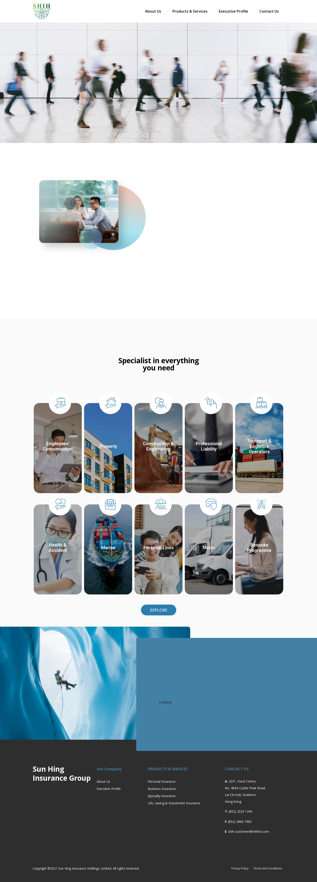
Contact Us (269, 11)
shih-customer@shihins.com (248, 831)
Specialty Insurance (162, 796)
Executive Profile (233, 11)
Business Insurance (162, 789)
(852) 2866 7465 (240, 821)
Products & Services (190, 11)
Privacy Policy (230, 868)
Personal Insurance (162, 781)
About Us (153, 11)
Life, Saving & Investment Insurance (174, 803)
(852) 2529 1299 (240, 811)
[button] (158, 610)
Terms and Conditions (264, 868)
